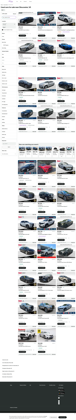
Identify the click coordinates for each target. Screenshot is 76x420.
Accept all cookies (63, 417)
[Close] (75, 414)
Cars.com (45, 416)
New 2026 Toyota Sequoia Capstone (35, 154)
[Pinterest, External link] (59, 403)
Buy (17, 1)
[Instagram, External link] (59, 402)
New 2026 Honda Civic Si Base (62, 154)
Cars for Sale (6, 4)
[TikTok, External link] (59, 398)
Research (25, 1)
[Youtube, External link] (59, 401)
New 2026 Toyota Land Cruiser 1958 (41, 154)
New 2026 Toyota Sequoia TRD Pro (69, 154)
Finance (30, 1)
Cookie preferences (53, 417)
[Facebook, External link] (59, 399)
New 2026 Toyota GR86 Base (55, 154)
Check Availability (22, 35)
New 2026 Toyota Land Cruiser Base (22, 154)
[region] (38, 416)
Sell (20, 1)
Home (2, 4)
